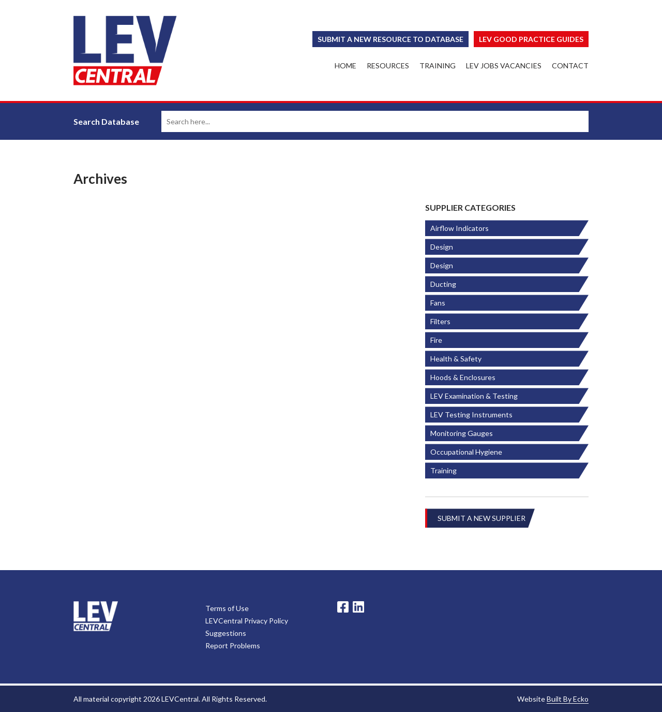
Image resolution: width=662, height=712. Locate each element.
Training (437, 65)
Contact (570, 65)
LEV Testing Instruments (471, 414)
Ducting (443, 284)
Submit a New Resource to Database (390, 39)
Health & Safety (456, 358)
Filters (440, 321)
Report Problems (232, 645)
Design (441, 246)
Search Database (106, 121)
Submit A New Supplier (481, 518)
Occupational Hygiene (466, 451)
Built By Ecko (568, 698)
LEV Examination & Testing (474, 395)
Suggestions (225, 633)
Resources (388, 65)
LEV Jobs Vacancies (503, 65)
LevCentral (95, 616)
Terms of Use (227, 608)
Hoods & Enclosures (462, 377)
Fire (436, 340)
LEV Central (125, 50)
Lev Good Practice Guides (531, 39)
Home (345, 65)
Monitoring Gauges (461, 433)
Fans (437, 302)
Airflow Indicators (459, 228)
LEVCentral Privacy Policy (246, 620)
